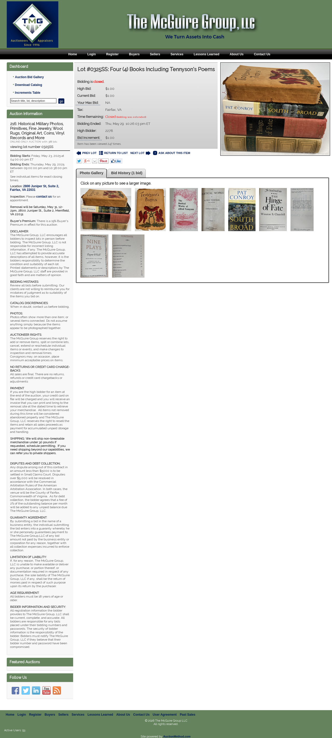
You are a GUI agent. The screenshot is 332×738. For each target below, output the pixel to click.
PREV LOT (86, 153)
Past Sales (187, 714)
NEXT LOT (140, 153)
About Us (237, 54)
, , (34, 188)
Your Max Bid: (88, 103)
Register (112, 54)
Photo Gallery (91, 173)
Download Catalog (28, 85)
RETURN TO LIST (113, 153)
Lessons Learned (206, 54)
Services (176, 54)
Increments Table (27, 93)
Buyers (134, 54)
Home (72, 54)
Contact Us (262, 54)
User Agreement (165, 714)
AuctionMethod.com (177, 736)
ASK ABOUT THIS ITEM (171, 153)
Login (91, 54)
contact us (44, 196)
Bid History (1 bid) (126, 173)
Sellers (155, 54)
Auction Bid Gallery (29, 77)
